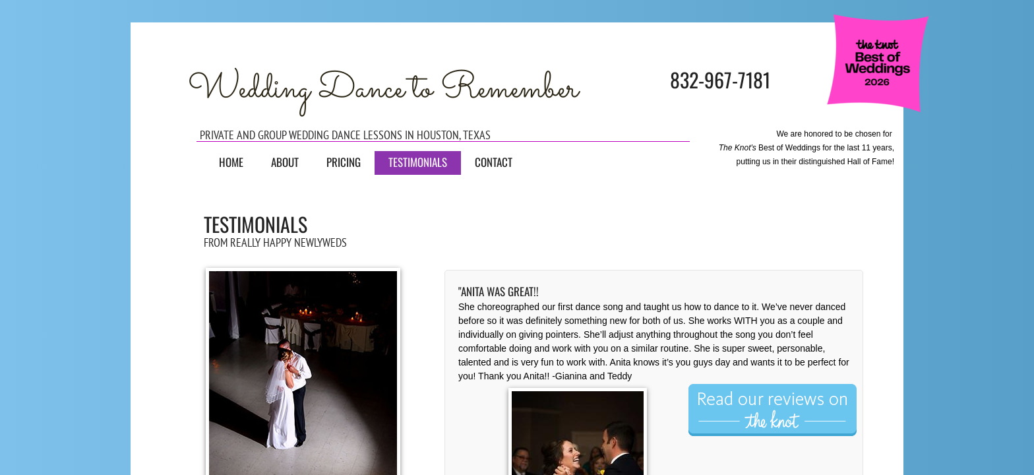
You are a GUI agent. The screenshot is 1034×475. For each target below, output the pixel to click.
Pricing (343, 162)
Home (231, 162)
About (285, 162)
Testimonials (417, 162)
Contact (493, 162)
